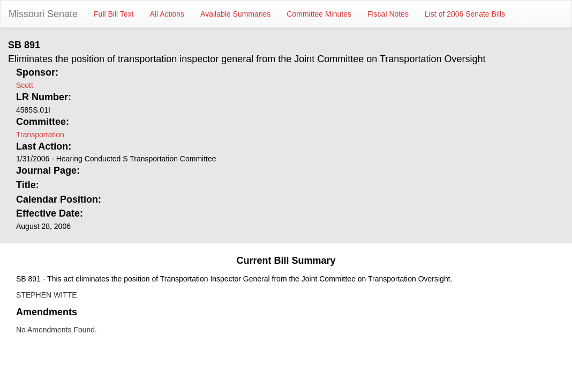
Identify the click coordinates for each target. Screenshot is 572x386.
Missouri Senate (43, 14)
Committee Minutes (319, 14)
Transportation (40, 134)
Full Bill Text (113, 14)
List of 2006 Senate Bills (465, 14)
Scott (24, 85)
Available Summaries (235, 14)
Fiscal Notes (388, 14)
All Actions (167, 14)
